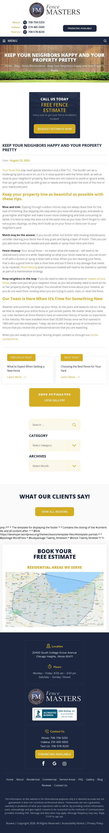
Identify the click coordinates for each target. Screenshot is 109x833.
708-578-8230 (36, 32)
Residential (33, 779)
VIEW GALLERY (55, 400)
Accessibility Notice (73, 823)
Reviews (46, 785)
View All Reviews (55, 512)
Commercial (49, 779)
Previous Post (21, 357)
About (20, 779)
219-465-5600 (36, 27)
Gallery (90, 779)
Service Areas (67, 779)
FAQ (80, 779)
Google (54, 763)
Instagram (64, 763)
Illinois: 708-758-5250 (54, 737)
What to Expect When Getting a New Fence (25, 368)
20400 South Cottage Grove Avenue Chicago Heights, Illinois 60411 (54, 654)
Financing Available (80, 28)
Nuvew (10, 823)
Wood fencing (29, 267)
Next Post (71, 357)
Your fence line (11, 170)
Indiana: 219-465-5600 (54, 742)
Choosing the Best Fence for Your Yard (81, 368)
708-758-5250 (36, 22)
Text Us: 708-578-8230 (54, 746)
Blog (100, 779)
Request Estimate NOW (55, 129)
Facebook (44, 763)
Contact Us (60, 785)
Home (9, 779)
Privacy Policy (95, 823)
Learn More (14, 377)
